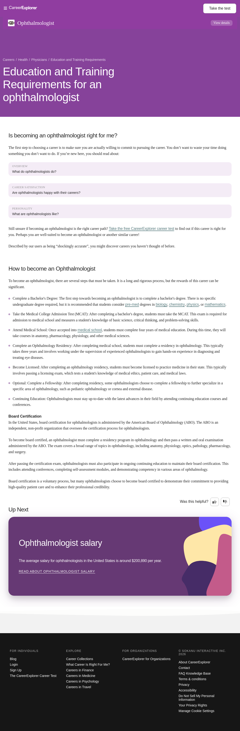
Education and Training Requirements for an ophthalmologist (58, 84)
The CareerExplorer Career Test (33, 676)
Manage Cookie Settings (196, 711)
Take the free (141, 229)
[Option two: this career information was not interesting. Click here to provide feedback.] (225, 502)
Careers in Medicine (80, 676)
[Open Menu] (103, 8)
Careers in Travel (78, 687)
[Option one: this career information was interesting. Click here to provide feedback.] (214, 502)
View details (222, 23)
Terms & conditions (192, 679)
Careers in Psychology (82, 681)
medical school (90, 330)
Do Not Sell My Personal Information (196, 698)
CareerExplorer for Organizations (146, 659)
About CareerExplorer (194, 662)
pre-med (132, 304)
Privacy (184, 685)
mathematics (215, 304)
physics (193, 304)
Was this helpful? (194, 501)
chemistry (177, 304)
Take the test (219, 8)
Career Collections (79, 659)
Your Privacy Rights (193, 705)
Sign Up (16, 670)
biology (161, 304)
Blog (13, 659)
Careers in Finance (80, 670)
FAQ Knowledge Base (195, 673)
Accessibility (187, 690)
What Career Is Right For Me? (88, 664)
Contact (184, 668)
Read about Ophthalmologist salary (57, 571)
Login (14, 664)
